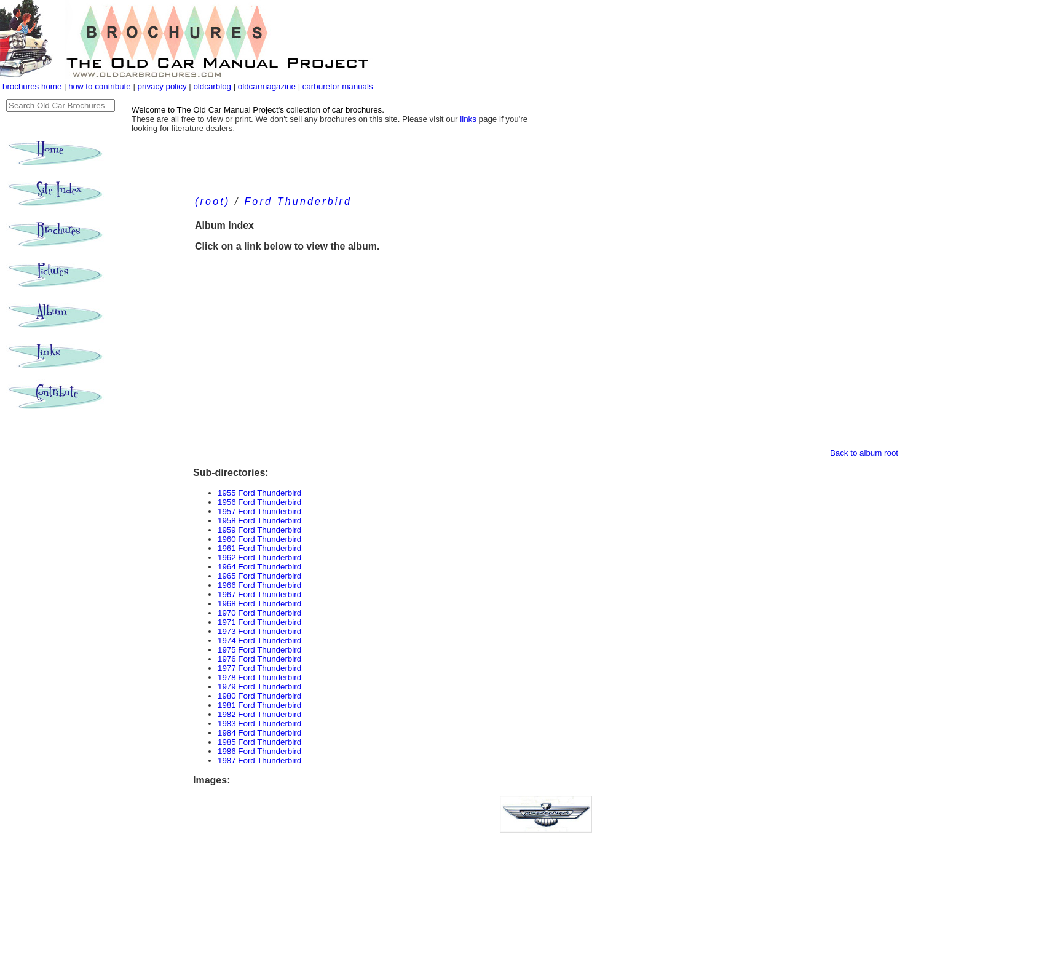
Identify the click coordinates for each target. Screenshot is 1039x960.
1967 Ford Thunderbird (259, 594)
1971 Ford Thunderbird (259, 622)
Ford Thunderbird (298, 201)
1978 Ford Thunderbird (259, 677)
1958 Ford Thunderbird (259, 520)
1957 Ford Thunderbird (259, 511)
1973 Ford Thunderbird (259, 631)
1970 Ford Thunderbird (259, 612)
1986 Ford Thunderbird (259, 751)
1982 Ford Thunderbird (259, 714)
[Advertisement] (545, 356)
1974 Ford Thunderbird (259, 640)
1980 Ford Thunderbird (259, 695)
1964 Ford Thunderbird (259, 566)
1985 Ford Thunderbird (259, 742)
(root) (212, 201)
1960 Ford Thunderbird (259, 539)
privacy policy (163, 86)
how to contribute (99, 86)
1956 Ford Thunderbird (259, 502)
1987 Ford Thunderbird (259, 760)
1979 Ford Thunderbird (259, 686)
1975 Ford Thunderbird (259, 649)
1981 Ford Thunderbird (259, 705)
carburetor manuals (336, 86)
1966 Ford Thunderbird (259, 585)
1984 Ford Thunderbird (259, 732)
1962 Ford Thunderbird (259, 557)
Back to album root (864, 453)
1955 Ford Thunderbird (259, 493)
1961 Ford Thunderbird (259, 548)
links (468, 119)
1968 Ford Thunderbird (259, 603)
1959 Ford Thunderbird (259, 529)
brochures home (31, 86)
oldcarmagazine (268, 86)
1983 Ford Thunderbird (259, 723)
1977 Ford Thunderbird (259, 668)
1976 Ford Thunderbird (259, 659)
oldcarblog (212, 86)
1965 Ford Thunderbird (259, 576)
